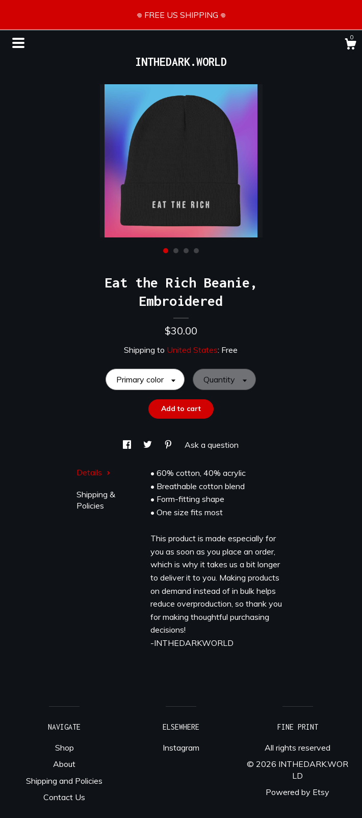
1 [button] (165, 250)
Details (93, 472)
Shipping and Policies (64, 781)
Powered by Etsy (297, 792)
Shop (64, 747)
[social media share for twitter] (148, 445)
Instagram (181, 747)
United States (192, 350)
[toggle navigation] (18, 43)
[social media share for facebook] (128, 445)
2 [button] (175, 250)
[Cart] (350, 45)
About (64, 764)
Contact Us (64, 797)
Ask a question (212, 445)
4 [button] (196, 250)
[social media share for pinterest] (169, 445)
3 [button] (186, 250)
